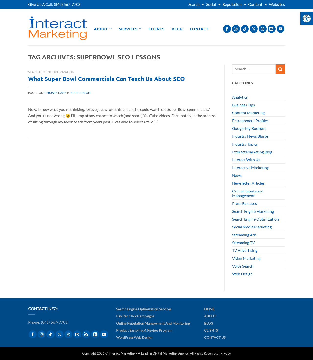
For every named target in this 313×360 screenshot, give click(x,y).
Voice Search (242, 266)
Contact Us (214, 337)
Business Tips (243, 104)
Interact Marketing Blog (252, 151)
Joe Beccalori (80, 92)
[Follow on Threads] (263, 29)
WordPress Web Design (134, 337)
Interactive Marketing (250, 167)
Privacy (225, 353)
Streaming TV (243, 242)
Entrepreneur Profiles (250, 120)
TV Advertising (244, 250)
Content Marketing (248, 112)
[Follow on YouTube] (281, 29)
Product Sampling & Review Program (144, 330)
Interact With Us (246, 159)
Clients (156, 28)
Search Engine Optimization (51, 72)
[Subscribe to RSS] (86, 334)
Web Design (242, 273)
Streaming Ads (244, 234)
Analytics (240, 97)
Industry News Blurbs (250, 136)
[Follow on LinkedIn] (272, 29)
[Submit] (280, 69)
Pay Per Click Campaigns (135, 316)
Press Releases (244, 203)
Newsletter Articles (248, 183)
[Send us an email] (77, 334)
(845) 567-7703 (67, 4)
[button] (306, 18)
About (103, 28)
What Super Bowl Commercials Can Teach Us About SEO (106, 78)
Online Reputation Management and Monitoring (153, 323)
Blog (177, 28)
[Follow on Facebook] (227, 29)
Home (209, 309)
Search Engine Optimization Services (143, 309)
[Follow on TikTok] (245, 29)
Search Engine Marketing (253, 211)
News (237, 175)
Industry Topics (245, 144)
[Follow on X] (254, 29)
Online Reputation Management (247, 193)
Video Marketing (246, 258)
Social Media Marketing (252, 227)
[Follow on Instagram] (236, 29)
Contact (199, 28)
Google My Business (249, 128)
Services (130, 28)
